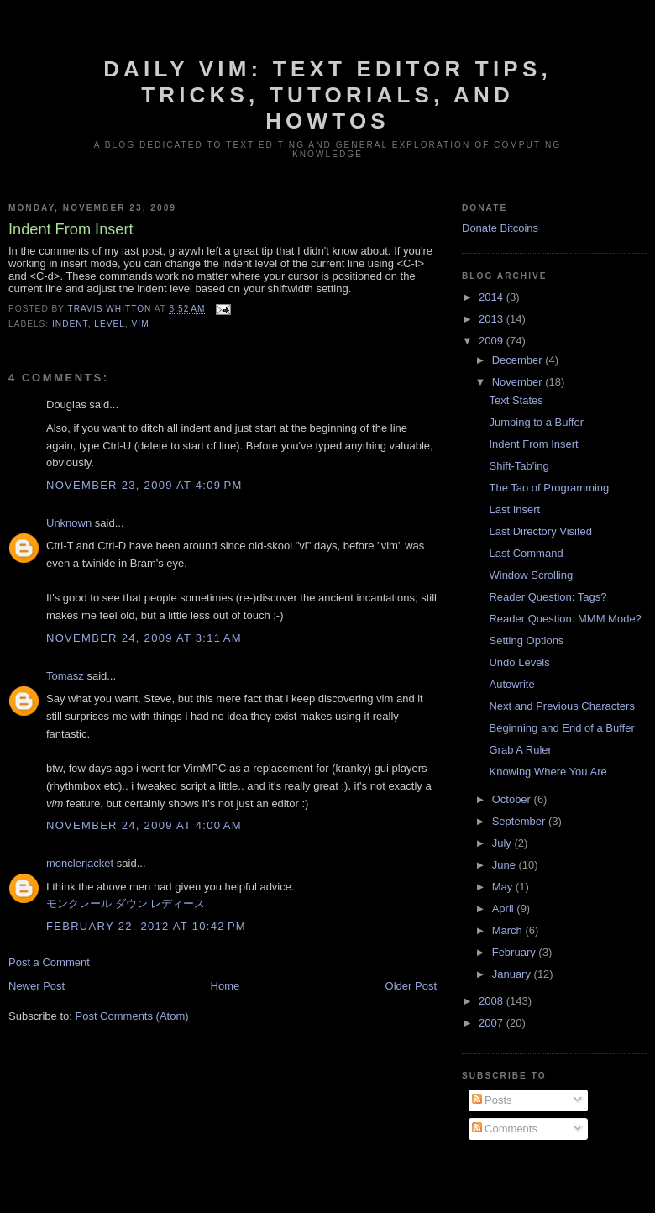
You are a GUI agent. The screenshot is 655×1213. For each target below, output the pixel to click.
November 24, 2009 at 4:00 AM (144, 825)
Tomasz (65, 676)
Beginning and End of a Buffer (561, 728)
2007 (492, 1022)
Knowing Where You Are (547, 771)
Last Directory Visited (540, 531)
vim (140, 323)
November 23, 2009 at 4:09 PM (144, 485)
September (520, 821)
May (504, 886)
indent (70, 323)
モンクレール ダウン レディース (125, 903)
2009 (492, 340)
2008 (492, 1001)
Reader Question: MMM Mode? (565, 618)
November (519, 381)
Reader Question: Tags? (547, 597)
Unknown (69, 523)
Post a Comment (49, 962)
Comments (504, 1128)
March (509, 930)
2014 (492, 297)
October (513, 799)
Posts (492, 1100)
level (109, 323)
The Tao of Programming (549, 487)
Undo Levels (519, 662)
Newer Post (36, 985)
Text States (515, 400)
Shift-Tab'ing (518, 465)
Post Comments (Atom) (132, 1016)
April (504, 908)
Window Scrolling (531, 575)
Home (225, 985)
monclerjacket (79, 863)
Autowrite (511, 684)
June (505, 865)
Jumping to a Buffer (536, 422)
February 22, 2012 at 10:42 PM (146, 926)
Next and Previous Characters (561, 706)
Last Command (526, 553)
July (503, 843)
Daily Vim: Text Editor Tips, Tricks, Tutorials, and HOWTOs (327, 95)
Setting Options (526, 640)
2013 (492, 318)
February (515, 952)
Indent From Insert (533, 444)
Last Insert (514, 509)
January (513, 974)
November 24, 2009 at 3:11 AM (144, 638)
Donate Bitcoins (500, 228)
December (519, 360)
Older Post (411, 985)
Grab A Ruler (520, 749)
